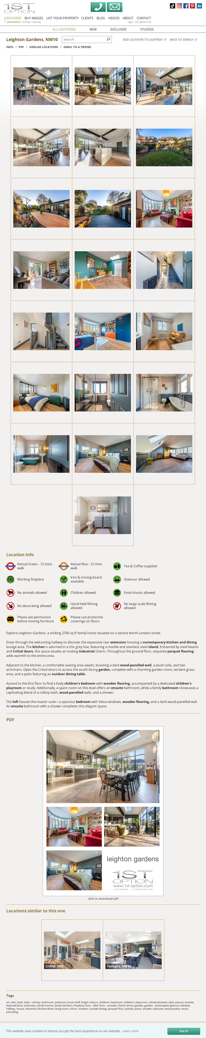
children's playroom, (136, 1002)
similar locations (43, 47)
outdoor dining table (68, 674)
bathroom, (48, 1002)
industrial (87, 651)
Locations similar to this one (35, 911)
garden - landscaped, (157, 1005)
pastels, (130, 1008)
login (130, 21)
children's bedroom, (111, 1002)
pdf (21, 47)
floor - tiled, (92, 1005)
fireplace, (79, 1005)
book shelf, (74, 1002)
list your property (62, 18)
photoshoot (13, 21)
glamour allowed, (180, 1005)
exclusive (118, 29)
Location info (20, 554)
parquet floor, (116, 1008)
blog (101, 18)
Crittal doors (23, 651)
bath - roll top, (33, 1002)
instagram (179, 5)
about (128, 18)
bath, (20, 1002)
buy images (34, 18)
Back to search (183, 39)
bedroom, (61, 1002)
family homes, (46, 1005)
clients (87, 18)
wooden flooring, (117, 683)
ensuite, (189, 1002)
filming (26, 21)
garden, (105, 669)
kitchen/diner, (46, 1008)
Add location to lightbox (144, 39)
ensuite (117, 688)
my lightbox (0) (143, 21)
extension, (30, 1005)
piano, (139, 1008)
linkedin (199, 5)
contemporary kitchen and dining (170, 642)
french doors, (126, 1005)
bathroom (170, 688)
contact (144, 18)
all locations (64, 29)
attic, (14, 1002)
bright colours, (90, 1002)
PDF (10, 719)
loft (15, 702)
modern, (83, 1008)
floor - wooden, (108, 1005)
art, (8, 1002)
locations (12, 18)
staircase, (158, 1008)
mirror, (74, 1008)
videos (113, 18)
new (93, 29)
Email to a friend (77, 47)
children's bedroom (79, 683)
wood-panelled (71, 692)
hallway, (11, 1008)
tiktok (172, 5)
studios (147, 29)
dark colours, (177, 1002)
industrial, (31, 1008)
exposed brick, (15, 1005)
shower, (148, 1008)
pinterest (192, 5)
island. (153, 647)
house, (20, 1008)
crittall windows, (159, 1002)
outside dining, (98, 1008)
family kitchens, (64, 1005)
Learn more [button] (130, 1031)
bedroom (83, 702)
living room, (62, 1008)
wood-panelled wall (135, 665)
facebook (185, 5)
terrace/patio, (172, 1008)
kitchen (38, 647)
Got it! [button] (184, 1031)
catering (36, 21)
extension (118, 642)
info (9, 47)
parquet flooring (180, 651)
